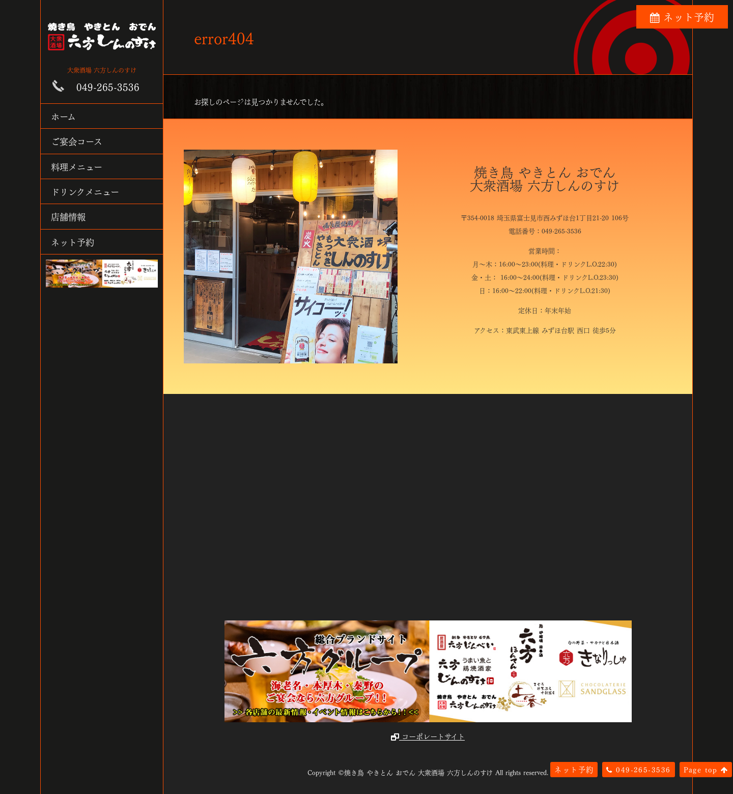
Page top (706, 769)
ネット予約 (72, 241)
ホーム (63, 116)
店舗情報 (68, 216)
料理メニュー (76, 166)
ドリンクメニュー (85, 191)
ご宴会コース (76, 141)
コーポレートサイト (428, 736)
